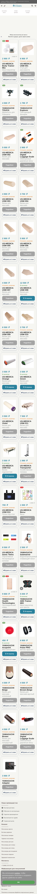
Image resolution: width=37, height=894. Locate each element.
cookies (17, 873)
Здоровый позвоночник (8, 858)
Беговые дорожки (7, 833)
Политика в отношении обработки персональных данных (18, 893)
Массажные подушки (8, 855)
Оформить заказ (6, 886)
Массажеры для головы (8, 845)
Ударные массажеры (7, 839)
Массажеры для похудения (9, 852)
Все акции (4, 890)
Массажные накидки (7, 836)
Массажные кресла (7, 829)
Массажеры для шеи (7, 842)
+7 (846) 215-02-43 (7, 866)
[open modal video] (21, 589)
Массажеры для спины (8, 848)
